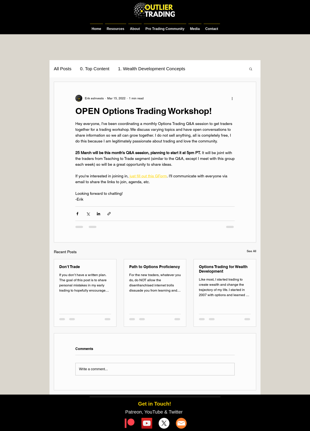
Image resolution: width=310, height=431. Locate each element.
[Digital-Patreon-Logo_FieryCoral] (129, 423)
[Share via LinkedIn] (98, 214)
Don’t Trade (69, 266)
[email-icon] (181, 423)
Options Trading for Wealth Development (223, 268)
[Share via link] (109, 214)
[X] (164, 423)
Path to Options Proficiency (154, 266)
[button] (251, 68)
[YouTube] (146, 423)
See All (251, 251)
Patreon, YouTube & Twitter (154, 412)
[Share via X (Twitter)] (88, 214)
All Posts (62, 68)
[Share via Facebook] (77, 214)
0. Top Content (94, 68)
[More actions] (232, 98)
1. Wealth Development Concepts (151, 68)
